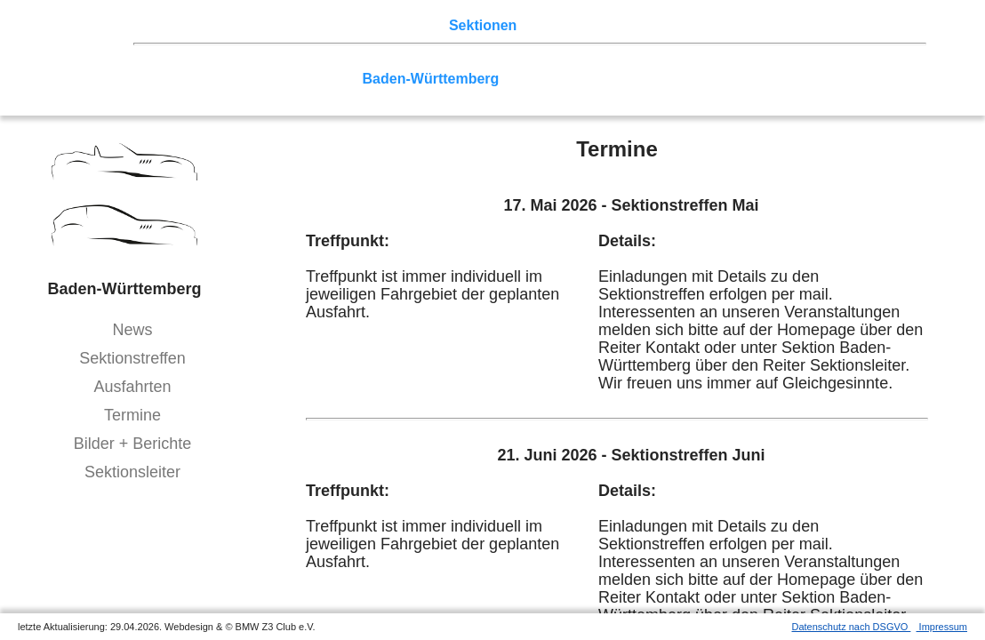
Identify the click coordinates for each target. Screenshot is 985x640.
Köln (650, 61)
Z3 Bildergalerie (630, 25)
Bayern (532, 78)
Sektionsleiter (132, 472)
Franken (240, 78)
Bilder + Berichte (133, 443)
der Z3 (546, 25)
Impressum (942, 626)
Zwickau (785, 61)
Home (173, 25)
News (132, 330)
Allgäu (587, 78)
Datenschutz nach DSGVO (851, 626)
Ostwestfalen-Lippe (349, 61)
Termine (132, 415)
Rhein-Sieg (711, 61)
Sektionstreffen (132, 358)
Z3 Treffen (235, 25)
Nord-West (190, 61)
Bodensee (651, 78)
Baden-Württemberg (431, 78)
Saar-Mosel (315, 78)
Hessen (179, 78)
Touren (302, 25)
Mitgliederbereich (797, 25)
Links (711, 25)
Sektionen (483, 25)
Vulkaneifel (859, 61)
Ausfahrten (132, 387)
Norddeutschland (482, 61)
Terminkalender (387, 25)
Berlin (255, 61)
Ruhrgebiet (586, 61)
